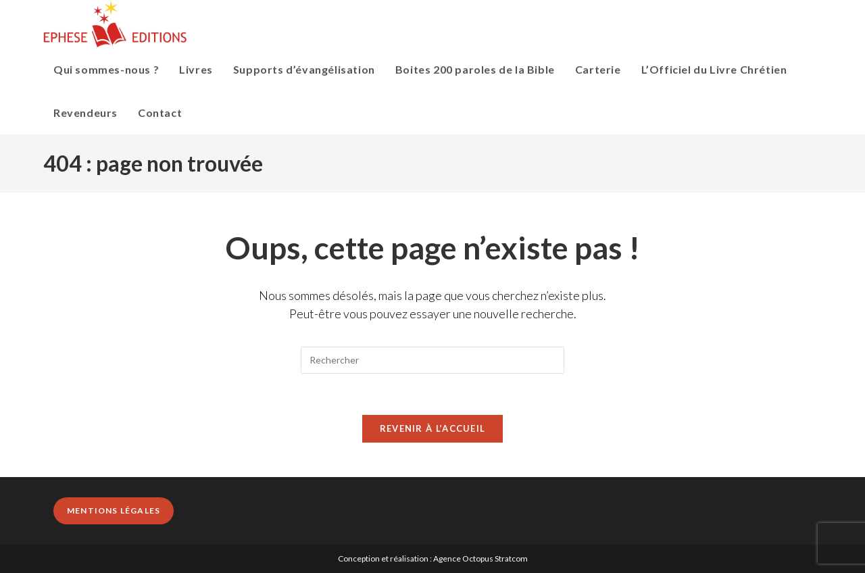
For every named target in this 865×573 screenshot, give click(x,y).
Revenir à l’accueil (433, 428)
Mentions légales (113, 510)
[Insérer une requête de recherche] (432, 360)
